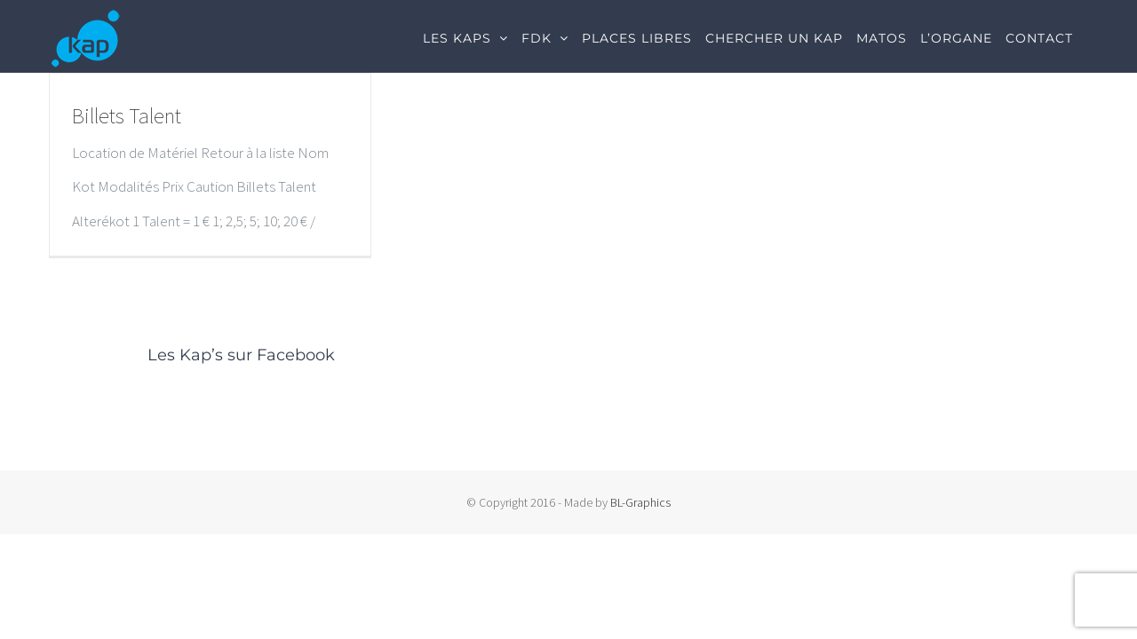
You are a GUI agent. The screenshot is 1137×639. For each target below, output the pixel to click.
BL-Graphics (640, 502)
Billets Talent (126, 116)
